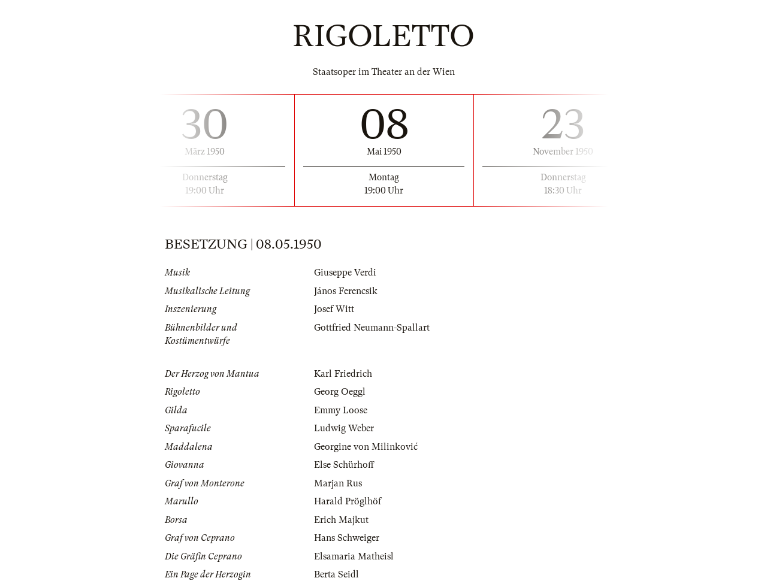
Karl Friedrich (343, 373)
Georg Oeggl (340, 391)
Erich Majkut (341, 520)
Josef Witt (334, 309)
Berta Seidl (336, 574)
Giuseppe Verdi (345, 272)
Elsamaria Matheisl (354, 556)
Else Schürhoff (344, 464)
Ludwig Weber (344, 428)
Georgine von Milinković (366, 446)
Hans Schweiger (346, 537)
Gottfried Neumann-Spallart (372, 327)
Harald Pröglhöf (347, 501)
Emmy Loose (340, 410)
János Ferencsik (346, 291)
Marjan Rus (338, 483)
